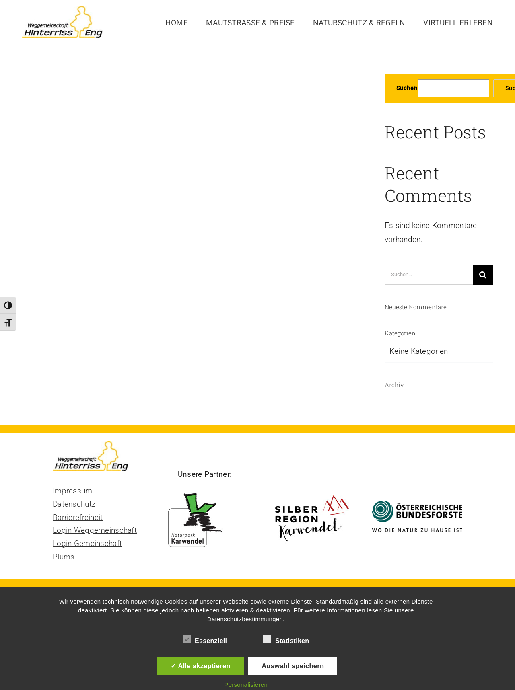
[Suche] (483, 275)
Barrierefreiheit (78, 517)
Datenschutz (74, 504)
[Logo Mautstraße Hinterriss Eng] (62, 9)
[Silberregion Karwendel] (312, 492)
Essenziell (205, 639)
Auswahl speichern (293, 665)
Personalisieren (246, 684)
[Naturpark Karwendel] (205, 492)
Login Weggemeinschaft (95, 530)
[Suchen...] (429, 275)
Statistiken (286, 639)
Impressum (73, 490)
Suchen (407, 88)
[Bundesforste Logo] (417, 504)
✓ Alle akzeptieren (201, 665)
